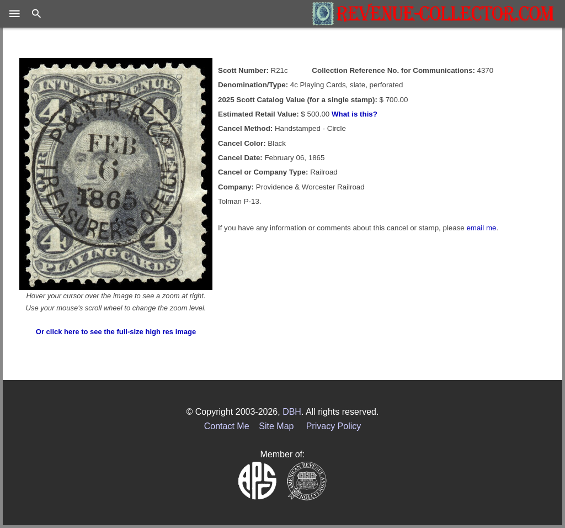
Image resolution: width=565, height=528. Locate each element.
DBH (291, 411)
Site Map (276, 426)
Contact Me (226, 426)
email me (481, 228)
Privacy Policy (333, 426)
